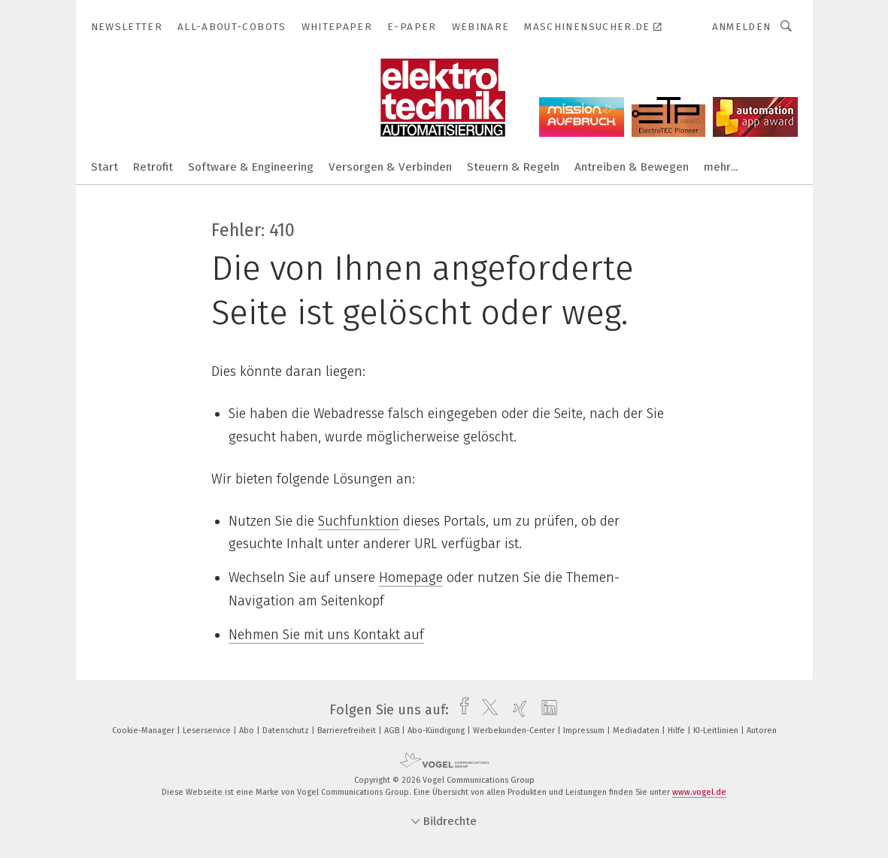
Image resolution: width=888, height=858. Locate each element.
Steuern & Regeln (513, 167)
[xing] (516, 710)
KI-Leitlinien (717, 730)
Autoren (762, 730)
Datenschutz (286, 730)
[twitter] (486, 710)
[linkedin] (545, 710)
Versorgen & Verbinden (390, 167)
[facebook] (460, 710)
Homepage (411, 577)
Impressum (585, 730)
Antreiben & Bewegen (631, 167)
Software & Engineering (251, 167)
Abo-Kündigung (437, 730)
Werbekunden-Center (515, 730)
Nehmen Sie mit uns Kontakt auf (326, 634)
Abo (247, 730)
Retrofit (153, 167)
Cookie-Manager (144, 730)
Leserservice (208, 730)
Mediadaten (637, 730)
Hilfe (677, 730)
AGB (393, 730)
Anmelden (741, 26)
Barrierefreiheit (347, 730)
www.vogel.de (699, 792)
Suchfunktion (358, 521)
